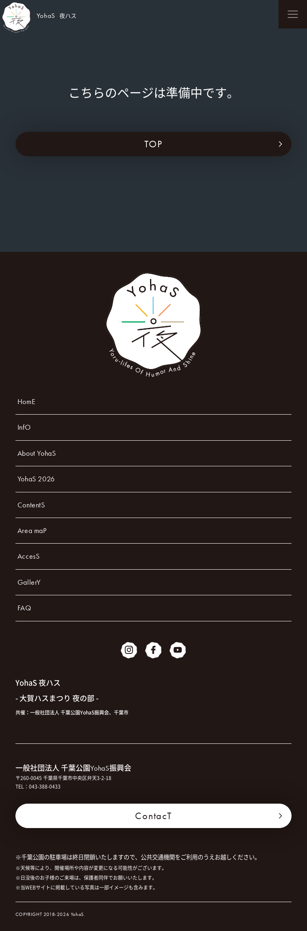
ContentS (31, 504)
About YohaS (36, 453)
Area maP (32, 530)
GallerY (29, 582)
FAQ (24, 607)
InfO (23, 427)
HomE (26, 401)
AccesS (28, 556)
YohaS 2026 (36, 478)
